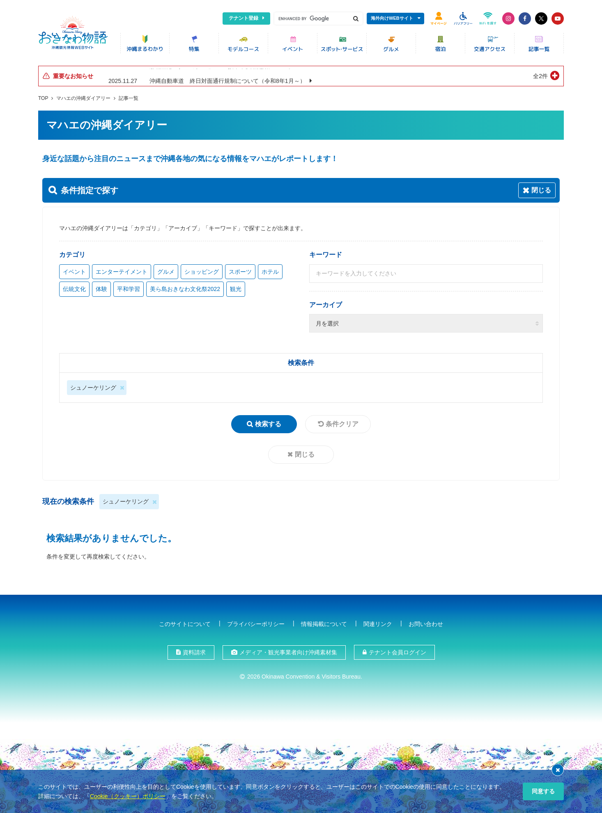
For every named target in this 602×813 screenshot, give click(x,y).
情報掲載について (324, 624)
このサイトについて (185, 624)
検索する (268, 423)
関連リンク (377, 624)
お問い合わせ (426, 624)
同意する (543, 791)
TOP (43, 98)
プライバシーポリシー (256, 624)
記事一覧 (128, 98)
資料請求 (194, 652)
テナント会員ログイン (397, 652)
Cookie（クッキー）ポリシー (127, 796)
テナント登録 (243, 18)
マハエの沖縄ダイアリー (83, 98)
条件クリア (342, 423)
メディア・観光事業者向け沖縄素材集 (288, 652)
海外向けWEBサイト (392, 18)
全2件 (540, 76)
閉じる (305, 454)
